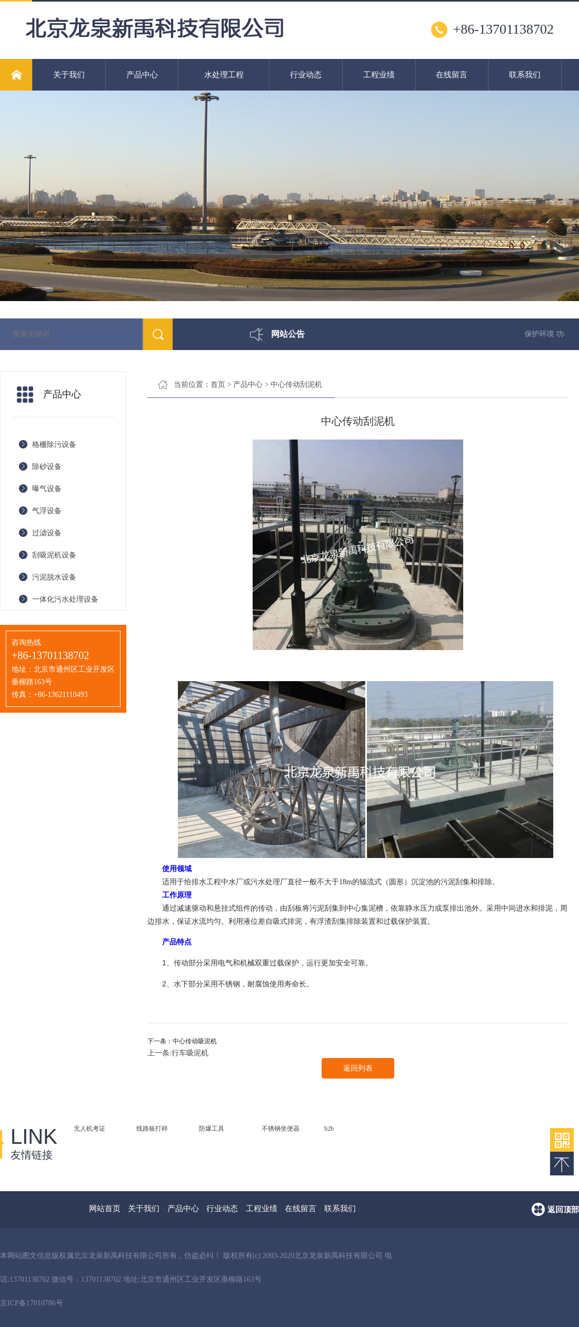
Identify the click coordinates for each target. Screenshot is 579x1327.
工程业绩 (379, 75)
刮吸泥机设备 (54, 555)
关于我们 (69, 75)
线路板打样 (152, 1128)
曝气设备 (47, 489)
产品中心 (142, 75)
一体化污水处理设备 (65, 599)
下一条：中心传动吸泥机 (182, 1041)
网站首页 (105, 1208)
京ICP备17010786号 (31, 1303)
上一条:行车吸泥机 (177, 1053)
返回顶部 (563, 1209)
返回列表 (358, 1068)
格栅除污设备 (54, 444)
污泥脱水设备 (54, 577)
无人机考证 (89, 1128)
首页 (218, 384)
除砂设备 (47, 467)
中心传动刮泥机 (296, 384)
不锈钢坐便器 (281, 1128)
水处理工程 (224, 75)
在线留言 (451, 75)
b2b (329, 1128)
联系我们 (525, 75)
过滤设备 (47, 533)
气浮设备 (47, 511)
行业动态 (306, 75)
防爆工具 (211, 1128)
